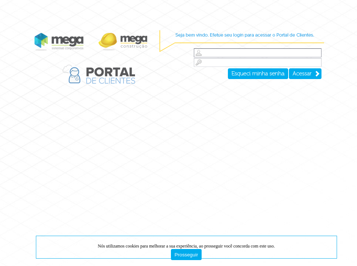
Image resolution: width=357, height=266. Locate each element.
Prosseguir (186, 255)
